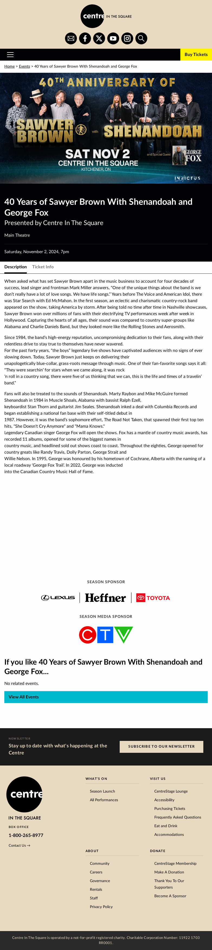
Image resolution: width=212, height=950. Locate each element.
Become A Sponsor (170, 896)
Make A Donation (169, 872)
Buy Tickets (196, 54)
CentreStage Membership (175, 864)
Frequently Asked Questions (177, 817)
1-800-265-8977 (26, 835)
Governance (100, 881)
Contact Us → (19, 845)
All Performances (104, 800)
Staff (94, 898)
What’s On (96, 778)
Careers (96, 872)
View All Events (24, 697)
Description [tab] (15, 267)
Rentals (96, 890)
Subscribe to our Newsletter (161, 746)
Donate (157, 851)
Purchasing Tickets (169, 809)
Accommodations (169, 835)
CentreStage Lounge (171, 791)
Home (9, 66)
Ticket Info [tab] (43, 267)
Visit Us (158, 778)
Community (99, 864)
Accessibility (164, 800)
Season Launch (102, 791)
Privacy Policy (101, 907)
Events (24, 66)
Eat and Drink (165, 826)
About (92, 851)
